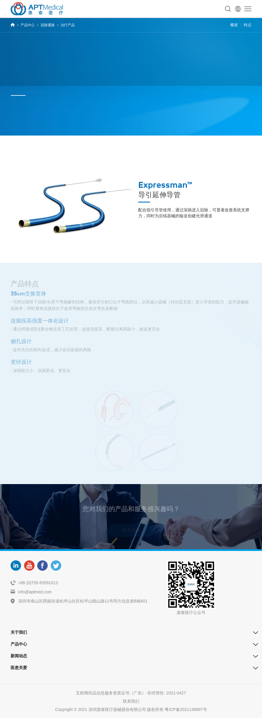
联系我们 (131, 701)
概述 (234, 25)
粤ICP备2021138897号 (186, 709)
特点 (247, 25)
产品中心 (28, 25)
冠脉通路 (48, 25)
